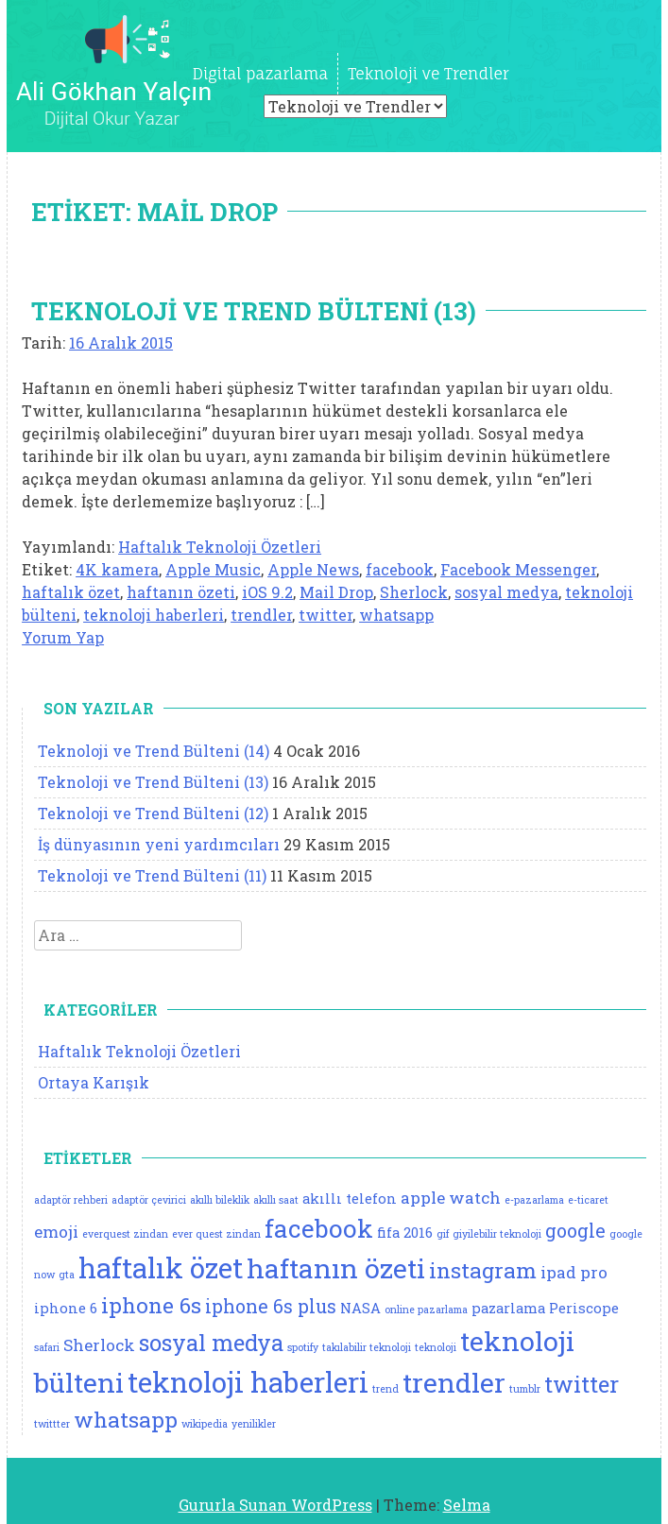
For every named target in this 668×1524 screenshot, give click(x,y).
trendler (261, 615)
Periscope (584, 1308)
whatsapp (396, 615)
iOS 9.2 (267, 592)
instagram (483, 1270)
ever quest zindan (216, 1234)
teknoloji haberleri (153, 615)
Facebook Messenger (518, 569)
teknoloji (435, 1347)
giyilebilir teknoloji (497, 1234)
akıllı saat (276, 1200)
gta (67, 1274)
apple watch (451, 1197)
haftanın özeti (181, 592)
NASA (360, 1308)
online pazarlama (426, 1309)
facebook (400, 569)
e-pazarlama (534, 1200)
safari (47, 1347)
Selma (466, 1505)
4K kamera (117, 569)
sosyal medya (506, 592)
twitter (325, 615)
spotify (302, 1347)
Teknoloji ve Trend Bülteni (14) (153, 751)
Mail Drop (336, 592)
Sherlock (414, 592)
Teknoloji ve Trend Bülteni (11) (152, 875)
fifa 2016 (405, 1232)
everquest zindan (125, 1234)
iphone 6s (151, 1305)
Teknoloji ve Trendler (428, 73)
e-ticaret (588, 1200)
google (575, 1230)
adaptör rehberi (71, 1200)
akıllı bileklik (219, 1200)
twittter (52, 1423)
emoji (56, 1231)
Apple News (313, 569)
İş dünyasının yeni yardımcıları (159, 844)
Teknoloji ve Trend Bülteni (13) (253, 311)
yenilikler (253, 1423)
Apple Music (213, 569)
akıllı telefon (349, 1198)
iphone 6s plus (270, 1306)
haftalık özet (71, 592)
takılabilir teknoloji (366, 1347)
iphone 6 (65, 1308)
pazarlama (508, 1308)
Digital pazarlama (261, 73)
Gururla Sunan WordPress (275, 1505)
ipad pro (574, 1272)
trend (385, 1389)
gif (443, 1234)
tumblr (524, 1389)
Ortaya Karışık (93, 1082)
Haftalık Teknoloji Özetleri (219, 547)
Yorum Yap (63, 637)
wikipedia (204, 1423)
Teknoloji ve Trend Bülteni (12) (153, 813)
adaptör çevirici (148, 1200)
